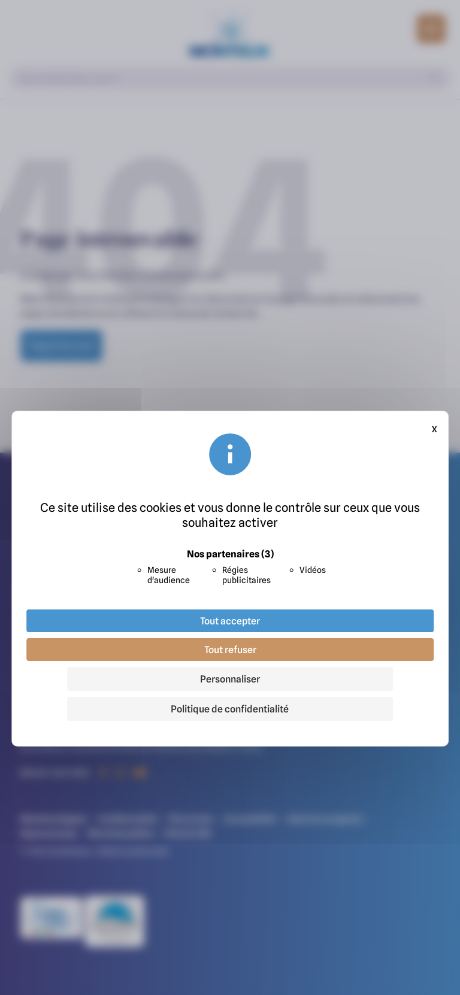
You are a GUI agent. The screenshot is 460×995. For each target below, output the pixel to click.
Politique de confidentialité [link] (230, 709)
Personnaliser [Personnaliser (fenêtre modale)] (230, 679)
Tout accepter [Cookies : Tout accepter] (230, 621)
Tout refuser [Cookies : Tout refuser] (230, 650)
